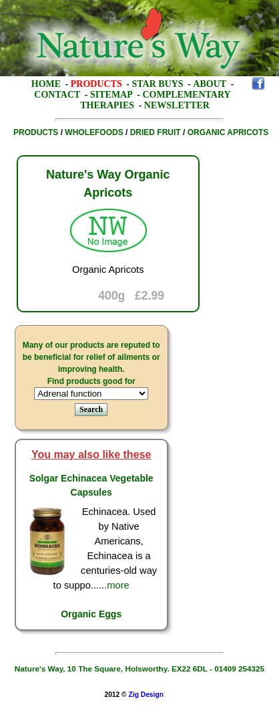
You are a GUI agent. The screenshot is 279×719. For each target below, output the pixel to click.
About (209, 84)
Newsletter (177, 105)
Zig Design (146, 694)
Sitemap (111, 95)
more (118, 585)
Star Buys (158, 84)
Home (46, 84)
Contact (57, 95)
